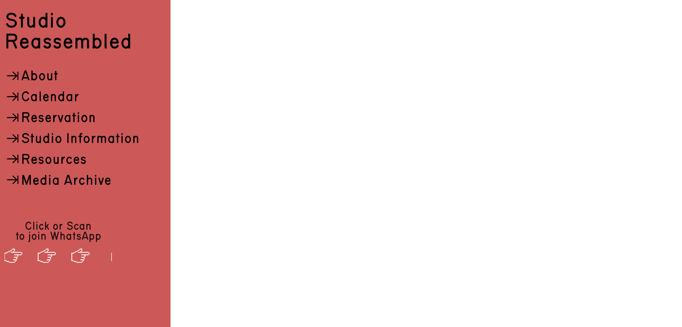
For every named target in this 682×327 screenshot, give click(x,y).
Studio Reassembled (68, 32)
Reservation (50, 118)
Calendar (42, 97)
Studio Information (72, 139)
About (31, 76)
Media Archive (58, 181)
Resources (46, 160)
